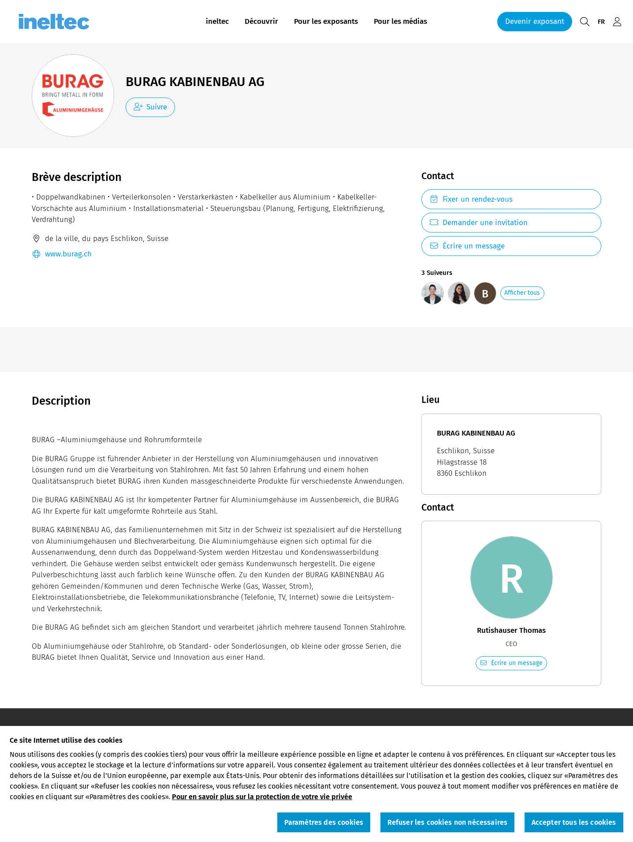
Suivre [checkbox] (151, 107)
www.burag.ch (62, 254)
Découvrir (261, 21)
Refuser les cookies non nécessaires (447, 824)
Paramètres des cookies (324, 824)
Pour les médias (400, 21)
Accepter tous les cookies (574, 824)
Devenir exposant (534, 21)
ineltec (217, 21)
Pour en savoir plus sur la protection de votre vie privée (262, 799)
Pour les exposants (326, 21)
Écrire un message (467, 246)
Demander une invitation (478, 222)
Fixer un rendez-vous (471, 199)
